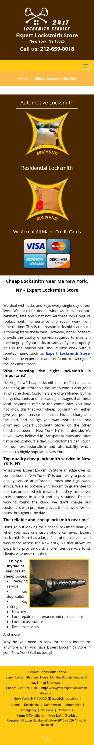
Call (47, 738)
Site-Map (71, 715)
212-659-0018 (57, 48)
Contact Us (65, 710)
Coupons (47, 710)
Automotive (73, 705)
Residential (32, 705)
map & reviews (50, 682)
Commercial (52, 705)
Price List (54, 715)
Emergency (28, 710)
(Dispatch (57, 698)
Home (22, 78)
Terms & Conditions (30, 715)
